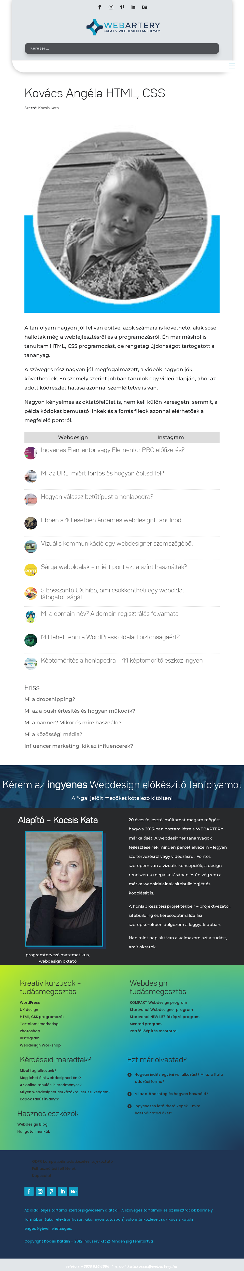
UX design (29, 1009)
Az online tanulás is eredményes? (51, 1084)
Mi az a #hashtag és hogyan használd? (171, 1093)
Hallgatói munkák (33, 1131)
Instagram (29, 1038)
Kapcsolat (41, 1175)
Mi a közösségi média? (53, 734)
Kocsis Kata (48, 108)
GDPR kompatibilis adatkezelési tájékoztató (72, 1161)
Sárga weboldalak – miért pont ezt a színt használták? (114, 567)
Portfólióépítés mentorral (154, 1031)
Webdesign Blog (32, 1124)
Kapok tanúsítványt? (39, 1099)
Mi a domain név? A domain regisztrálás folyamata (110, 614)
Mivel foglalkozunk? (38, 1070)
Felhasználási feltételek (54, 1168)
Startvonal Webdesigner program (161, 1009)
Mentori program (146, 1023)
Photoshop (30, 1031)
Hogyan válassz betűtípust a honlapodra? (97, 497)
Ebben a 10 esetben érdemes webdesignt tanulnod (111, 520)
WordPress (30, 1002)
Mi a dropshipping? (49, 699)
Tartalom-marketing (39, 1023)
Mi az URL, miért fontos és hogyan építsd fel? (102, 473)
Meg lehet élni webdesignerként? (50, 1077)
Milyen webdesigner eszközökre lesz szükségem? (65, 1092)
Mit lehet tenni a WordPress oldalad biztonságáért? (110, 637)
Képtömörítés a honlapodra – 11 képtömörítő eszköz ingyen (122, 661)
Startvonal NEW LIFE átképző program (164, 1016)
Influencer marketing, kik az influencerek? (78, 746)
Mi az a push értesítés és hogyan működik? (79, 711)
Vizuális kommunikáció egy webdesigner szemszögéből (117, 544)
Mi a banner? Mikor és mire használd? (73, 723)
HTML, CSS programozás (42, 1016)
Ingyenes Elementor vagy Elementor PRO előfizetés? (112, 450)
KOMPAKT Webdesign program (158, 1002)
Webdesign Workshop (40, 1045)
